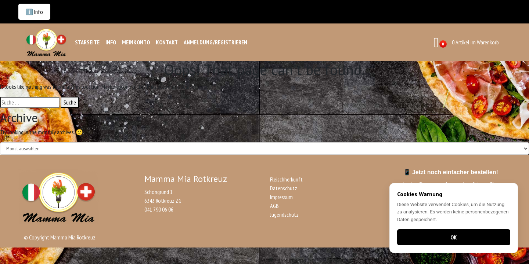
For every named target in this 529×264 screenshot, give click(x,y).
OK (453, 237)
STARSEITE (87, 42)
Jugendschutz (284, 214)
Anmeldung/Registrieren (215, 42)
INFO (110, 42)
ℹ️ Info (34, 11)
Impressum (281, 197)
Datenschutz (283, 188)
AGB (274, 205)
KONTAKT (167, 42)
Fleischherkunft (286, 179)
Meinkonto (136, 42)
